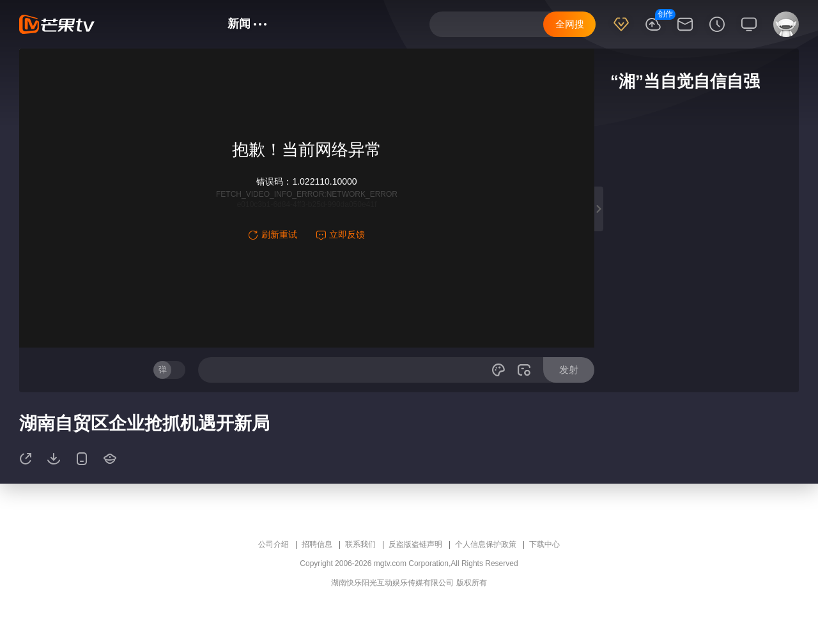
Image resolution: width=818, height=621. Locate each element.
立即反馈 (340, 234)
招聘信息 (317, 544)
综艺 (160, 24)
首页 (126, 24)
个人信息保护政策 (485, 544)
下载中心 (544, 544)
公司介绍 (273, 544)
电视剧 (198, 24)
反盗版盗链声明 (415, 544)
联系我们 (360, 544)
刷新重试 (273, 234)
